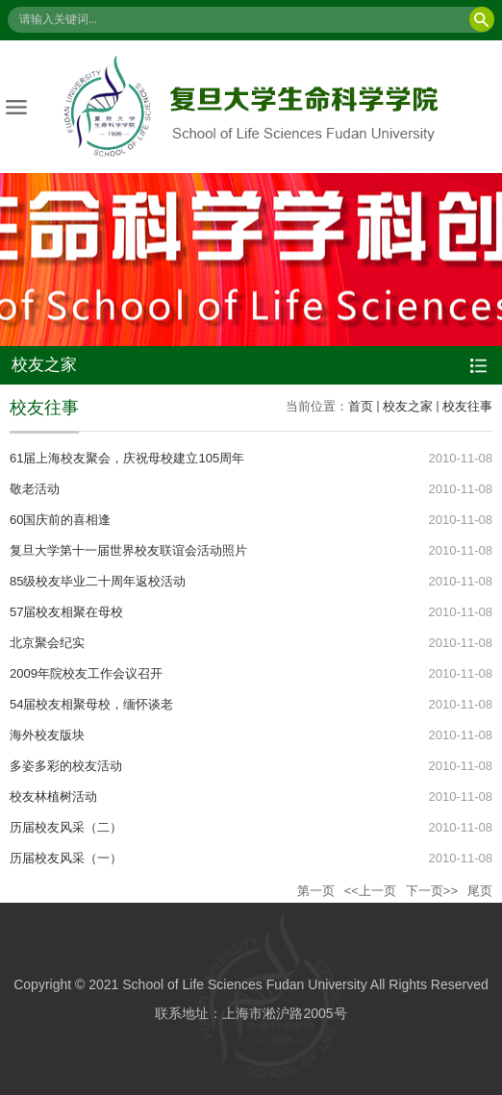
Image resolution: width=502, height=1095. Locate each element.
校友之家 (408, 406)
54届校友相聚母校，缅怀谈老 (91, 704)
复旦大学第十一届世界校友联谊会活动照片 (128, 550)
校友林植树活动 (53, 796)
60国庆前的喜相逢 (60, 519)
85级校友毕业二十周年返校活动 (98, 581)
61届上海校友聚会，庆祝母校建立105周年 (127, 458)
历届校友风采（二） (66, 827)
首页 (360, 406)
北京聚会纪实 (47, 642)
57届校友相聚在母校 (66, 612)
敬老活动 (35, 489)
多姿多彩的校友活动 (66, 766)
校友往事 (467, 406)
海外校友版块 (47, 735)
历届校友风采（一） (66, 858)
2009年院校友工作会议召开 (86, 673)
